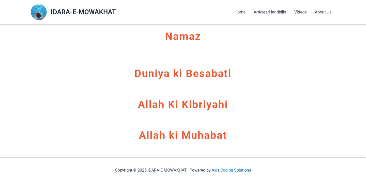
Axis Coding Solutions (231, 170)
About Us (323, 12)
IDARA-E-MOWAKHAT (83, 12)
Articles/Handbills (270, 12)
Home (240, 12)
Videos (300, 12)
